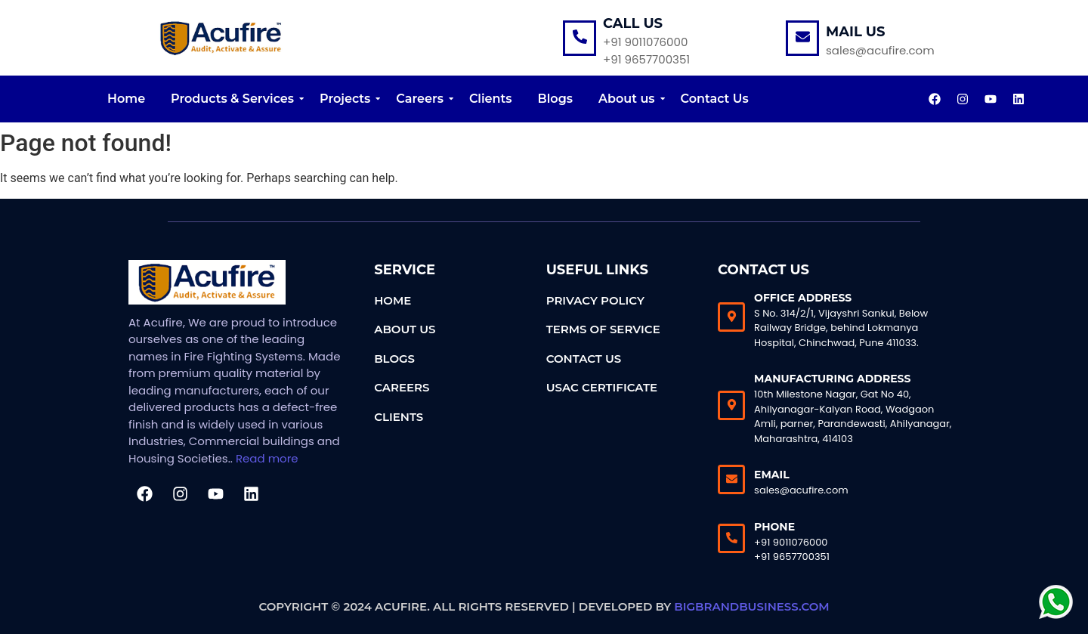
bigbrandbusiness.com (751, 606)
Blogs (555, 98)
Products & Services (235, 98)
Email (772, 474)
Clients (490, 98)
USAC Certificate (601, 387)
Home (126, 98)
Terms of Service (603, 329)
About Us (404, 329)
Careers (422, 98)
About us (629, 98)
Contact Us (715, 98)
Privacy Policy (595, 300)
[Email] (731, 479)
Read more (267, 458)
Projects (348, 98)
